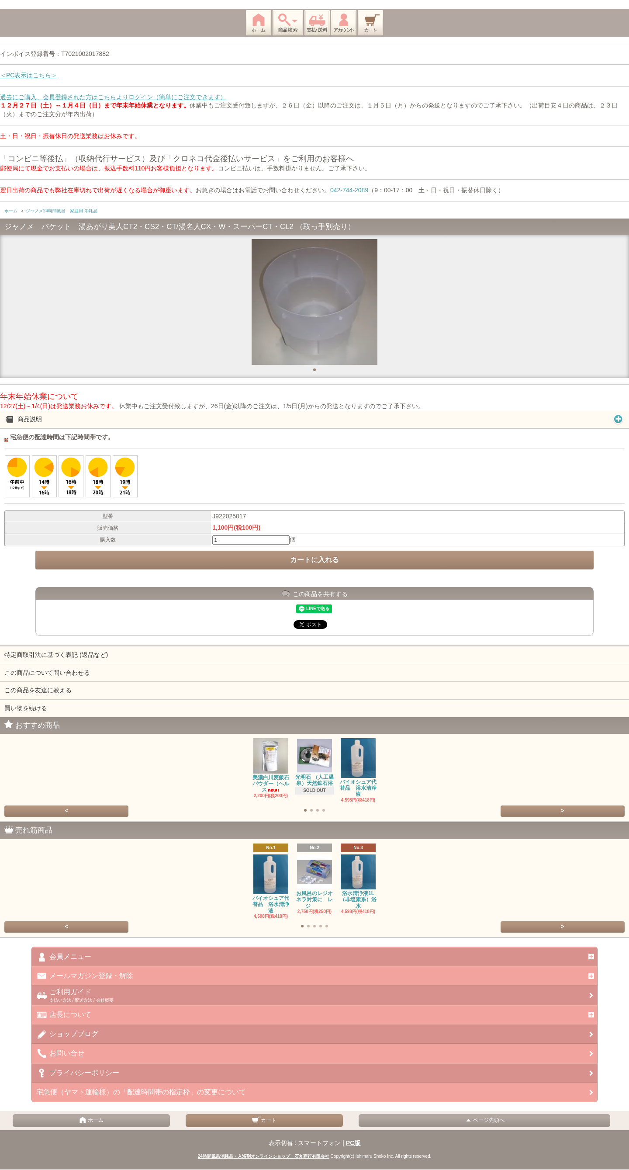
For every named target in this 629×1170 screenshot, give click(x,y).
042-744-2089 (349, 190)
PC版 (353, 1142)
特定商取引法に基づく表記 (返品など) (56, 654)
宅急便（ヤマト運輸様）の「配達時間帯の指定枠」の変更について (141, 1092)
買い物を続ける (25, 708)
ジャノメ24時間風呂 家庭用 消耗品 (61, 210)
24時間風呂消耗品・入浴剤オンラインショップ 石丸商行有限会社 (263, 1156)
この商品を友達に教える (38, 690)
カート (264, 1120)
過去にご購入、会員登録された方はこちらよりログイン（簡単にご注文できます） (113, 97)
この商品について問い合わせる (47, 672)
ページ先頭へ (484, 1120)
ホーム (10, 210)
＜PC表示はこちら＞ (28, 75)
